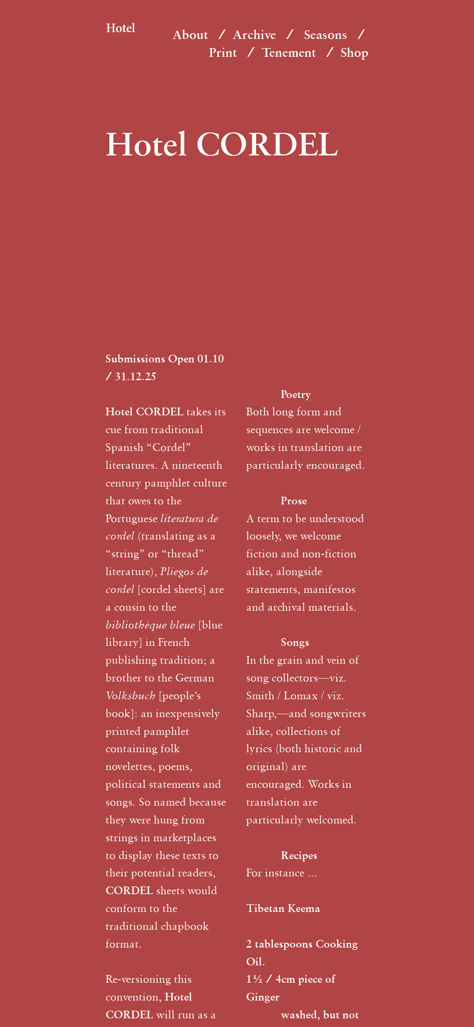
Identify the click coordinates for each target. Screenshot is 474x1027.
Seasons (325, 34)
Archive (254, 34)
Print (223, 52)
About (190, 34)
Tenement (289, 52)
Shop (355, 52)
